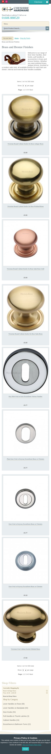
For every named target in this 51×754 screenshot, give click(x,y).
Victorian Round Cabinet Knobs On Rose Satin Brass (25, 334)
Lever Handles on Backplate (14, 708)
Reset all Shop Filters (10, 696)
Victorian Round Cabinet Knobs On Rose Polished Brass (25, 206)
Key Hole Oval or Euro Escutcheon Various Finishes (25, 396)
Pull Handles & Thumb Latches (15, 716)
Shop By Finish (25, 38)
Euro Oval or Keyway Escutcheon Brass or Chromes (25, 524)
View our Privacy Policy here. (31, 745)
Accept (25, 749)
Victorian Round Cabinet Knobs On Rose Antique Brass (25, 144)
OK (47, 28)
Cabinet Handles (9, 720)
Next (31, 90)
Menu (6, 24)
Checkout (38, 2)
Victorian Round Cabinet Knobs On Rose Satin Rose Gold (25, 269)
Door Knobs (7, 712)
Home (17, 38)
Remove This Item (47, 690)
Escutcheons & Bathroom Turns (15, 724)
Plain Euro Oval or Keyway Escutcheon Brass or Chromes (25, 459)
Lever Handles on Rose (12, 704)
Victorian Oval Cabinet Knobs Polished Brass (25, 649)
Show (20, 86)
